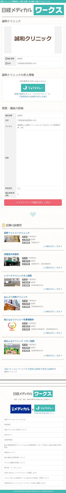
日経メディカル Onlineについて (15, 430)
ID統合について (9, 452)
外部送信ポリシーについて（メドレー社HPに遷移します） (25, 483)
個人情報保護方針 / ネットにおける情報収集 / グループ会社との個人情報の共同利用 (32, 446)
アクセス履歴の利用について (14, 463)
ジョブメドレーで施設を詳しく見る (33, 202)
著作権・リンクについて (13, 468)
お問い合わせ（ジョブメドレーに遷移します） (21, 473)
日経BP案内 (8, 440)
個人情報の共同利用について (14, 457)
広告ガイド (8, 435)
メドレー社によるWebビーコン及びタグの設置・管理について (26, 478)
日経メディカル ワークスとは (14, 419)
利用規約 (7, 424)
